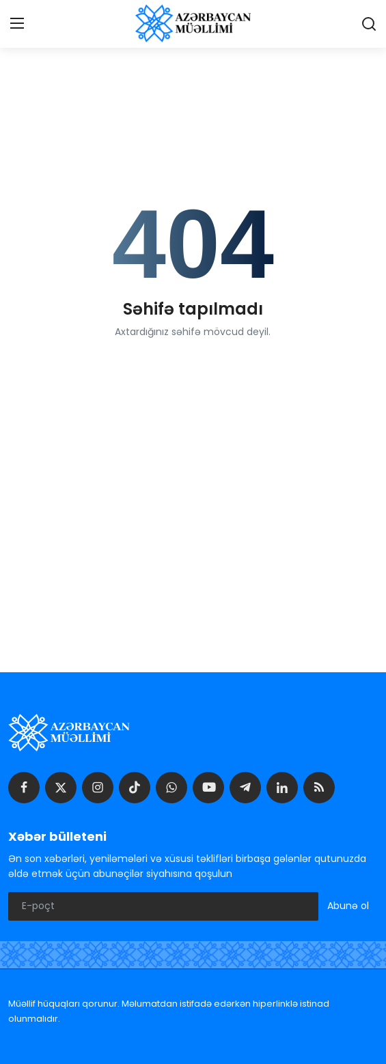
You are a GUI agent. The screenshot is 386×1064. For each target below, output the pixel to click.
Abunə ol (348, 905)
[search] (369, 24)
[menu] (17, 24)
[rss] (319, 787)
